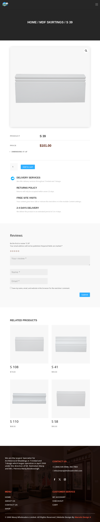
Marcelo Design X (83, 517)
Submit (84, 294)
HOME (8, 497)
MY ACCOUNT (59, 497)
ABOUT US (10, 501)
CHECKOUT (58, 501)
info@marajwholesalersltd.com (68, 471)
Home (32, 22)
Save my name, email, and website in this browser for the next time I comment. (41, 288)
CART (55, 505)
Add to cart (28, 167)
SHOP (8, 509)
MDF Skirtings (51, 22)
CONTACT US (11, 505)
